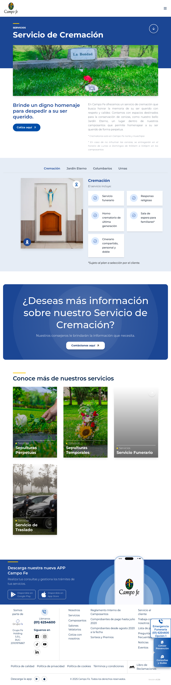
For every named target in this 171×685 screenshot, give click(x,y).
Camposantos (77, 620)
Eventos (143, 647)
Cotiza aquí (27, 127)
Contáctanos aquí (85, 345)
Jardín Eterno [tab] (76, 168)
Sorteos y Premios (102, 637)
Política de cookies (79, 666)
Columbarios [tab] (102, 168)
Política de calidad (22, 666)
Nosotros (74, 610)
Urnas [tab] (122, 168)
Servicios (74, 615)
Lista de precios (148, 628)
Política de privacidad (51, 666)
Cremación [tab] (52, 168)
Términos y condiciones (109, 666)
